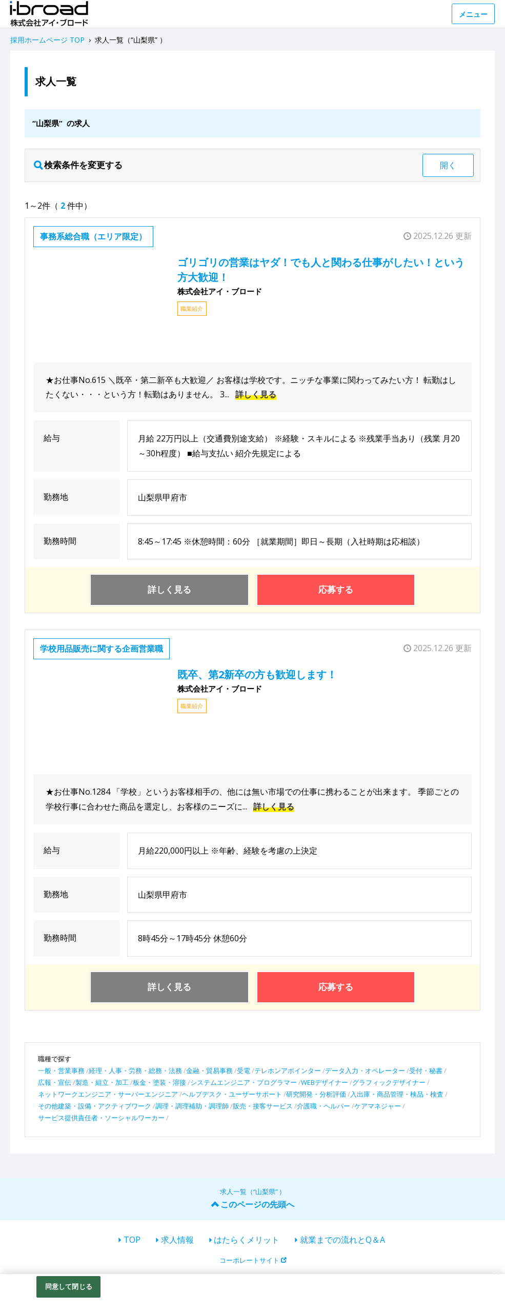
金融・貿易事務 (209, 1070)
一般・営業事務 (61, 1070)
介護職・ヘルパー (323, 1105)
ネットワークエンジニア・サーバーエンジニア (108, 1094)
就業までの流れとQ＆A (342, 1239)
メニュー (473, 14)
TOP (132, 1239)
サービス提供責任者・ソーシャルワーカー (101, 1117)
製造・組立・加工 (102, 1082)
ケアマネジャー (377, 1105)
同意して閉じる (68, 1286)
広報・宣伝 (54, 1082)
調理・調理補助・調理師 (192, 1105)
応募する (335, 589)
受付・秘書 (425, 1070)
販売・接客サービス (263, 1105)
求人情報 (177, 1239)
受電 (243, 1070)
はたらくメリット (246, 1239)
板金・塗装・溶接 (159, 1082)
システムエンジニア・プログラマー (243, 1082)
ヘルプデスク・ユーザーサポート (232, 1094)
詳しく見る (255, 394)
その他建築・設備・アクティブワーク (94, 1105)
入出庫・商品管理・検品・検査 (396, 1094)
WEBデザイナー (324, 1082)
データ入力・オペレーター (365, 1070)
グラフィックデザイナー (389, 1082)
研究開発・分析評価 (316, 1094)
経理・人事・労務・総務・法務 (135, 1070)
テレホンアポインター (287, 1070)
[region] (252, 1293)
